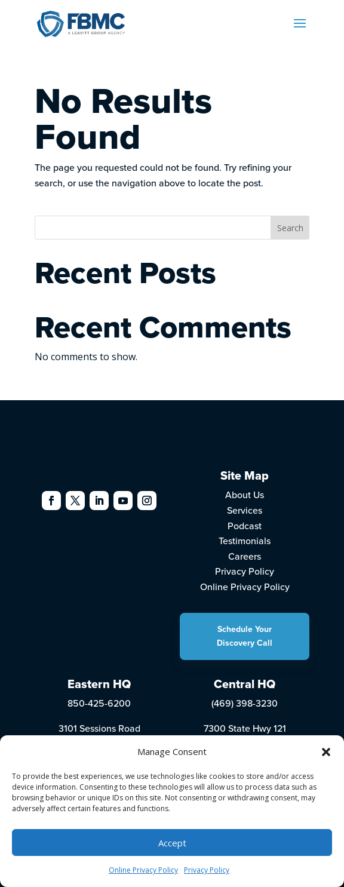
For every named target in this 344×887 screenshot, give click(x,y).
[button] (326, 752)
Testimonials (245, 540)
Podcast (245, 525)
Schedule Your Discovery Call (244, 636)
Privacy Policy (206, 870)
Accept (172, 843)
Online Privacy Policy (143, 870)
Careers (244, 556)
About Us (244, 494)
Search (290, 228)
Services (244, 510)
